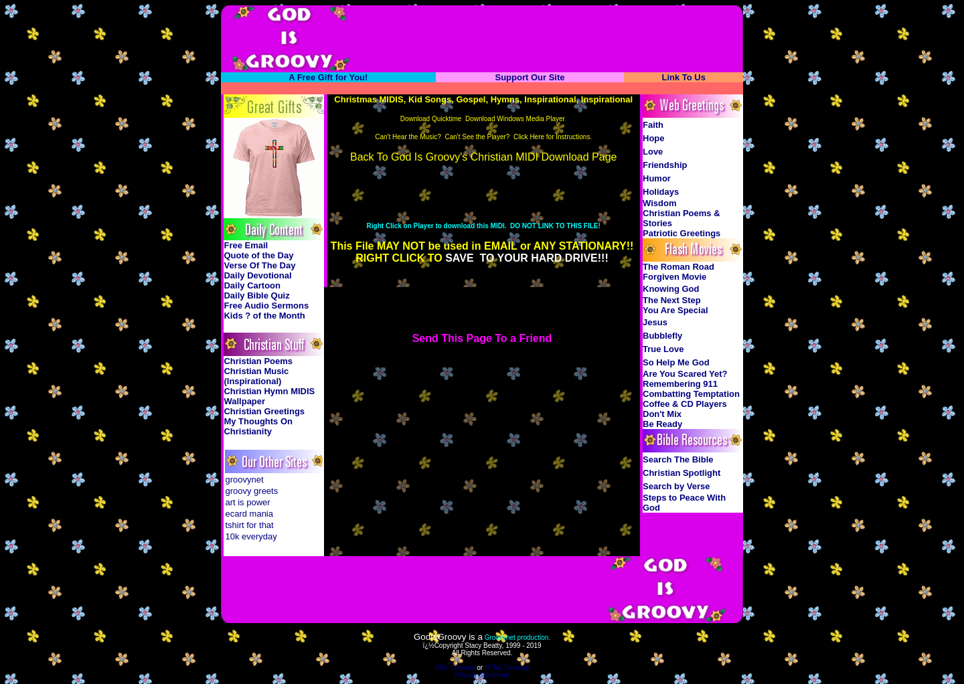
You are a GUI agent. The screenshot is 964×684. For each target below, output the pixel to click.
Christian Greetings (264, 411)
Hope (654, 138)
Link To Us (683, 77)
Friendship (665, 165)
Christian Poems (258, 361)
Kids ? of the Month (264, 316)
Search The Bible (678, 459)
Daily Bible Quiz (256, 295)
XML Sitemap (455, 667)
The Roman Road (678, 267)
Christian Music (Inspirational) (256, 376)
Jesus (655, 322)
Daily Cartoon (252, 285)
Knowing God (671, 289)
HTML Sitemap (507, 667)
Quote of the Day (258, 255)
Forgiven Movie (674, 277)
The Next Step (672, 300)
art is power (247, 502)
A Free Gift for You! (328, 77)
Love (653, 152)
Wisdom (659, 203)
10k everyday (250, 536)
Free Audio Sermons (266, 306)
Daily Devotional (257, 275)
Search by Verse (676, 486)
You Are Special (675, 310)
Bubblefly (662, 336)
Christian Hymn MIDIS (269, 391)
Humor (657, 178)
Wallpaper (244, 401)
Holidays (661, 192)
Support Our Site (529, 77)
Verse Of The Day (259, 265)
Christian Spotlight (681, 473)
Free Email (246, 245)
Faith (653, 125)
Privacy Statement (482, 675)
